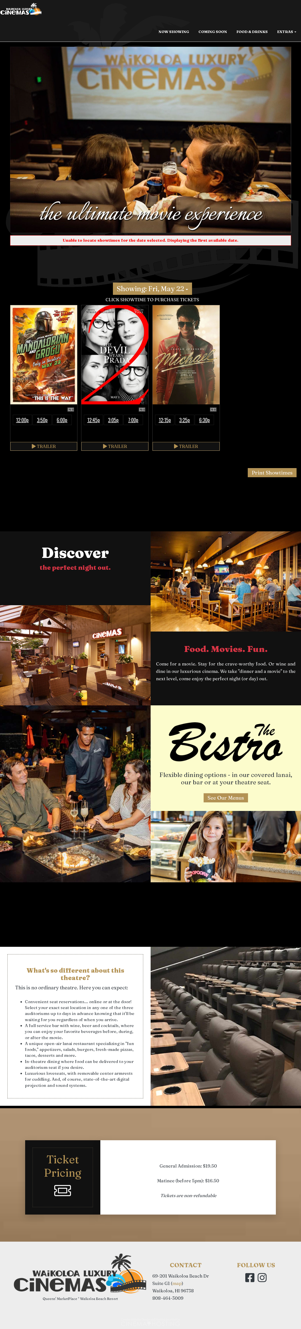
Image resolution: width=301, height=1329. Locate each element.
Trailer (44, 446)
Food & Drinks (252, 32)
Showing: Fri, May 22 (152, 289)
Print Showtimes (272, 472)
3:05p (113, 420)
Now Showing (174, 32)
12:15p (165, 420)
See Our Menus (226, 797)
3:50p (42, 420)
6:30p (204, 420)
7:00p (133, 420)
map (177, 1283)
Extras (286, 32)
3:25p (184, 420)
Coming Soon (212, 32)
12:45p (93, 420)
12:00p (22, 420)
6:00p (62, 420)
